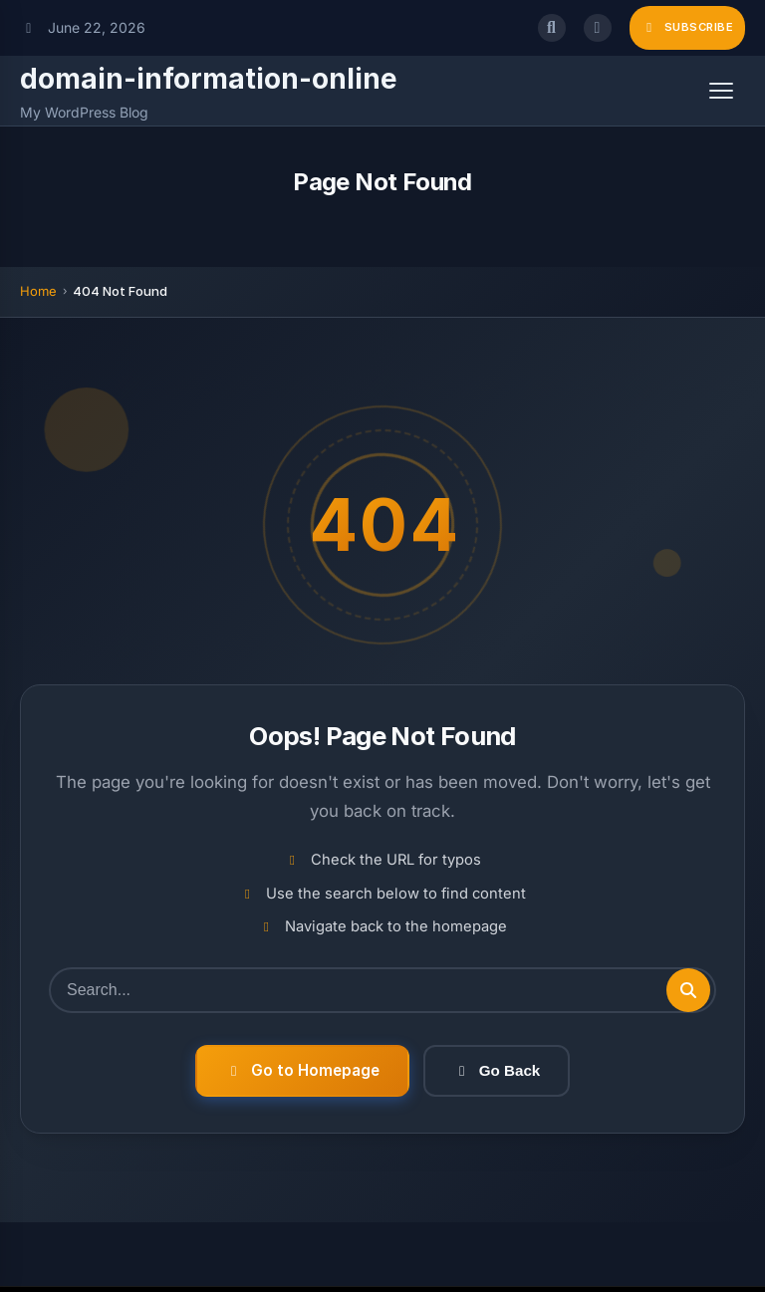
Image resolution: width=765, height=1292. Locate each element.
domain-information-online (208, 79)
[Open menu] (721, 91)
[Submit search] (688, 990)
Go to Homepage (302, 1070)
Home (38, 291)
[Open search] (552, 28)
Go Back (497, 1070)
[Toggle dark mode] (598, 28)
